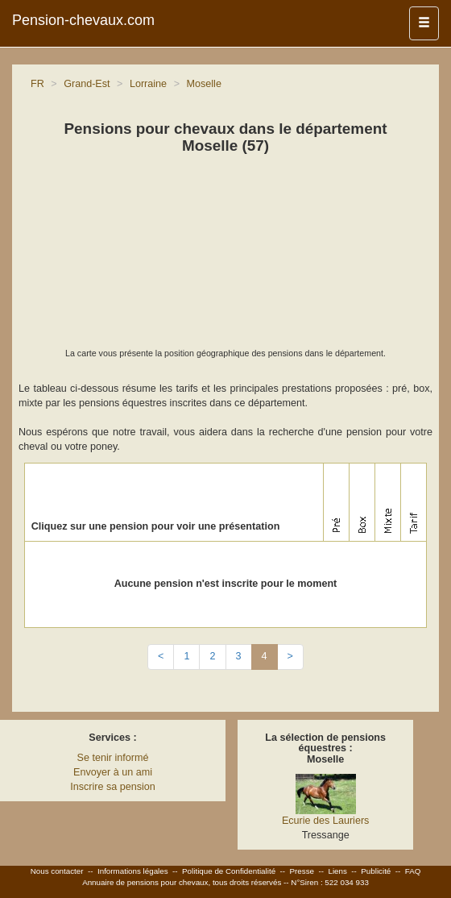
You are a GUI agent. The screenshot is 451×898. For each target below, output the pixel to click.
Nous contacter (57, 871)
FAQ (413, 871)
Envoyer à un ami (112, 772)
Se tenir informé (113, 757)
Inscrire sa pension (112, 786)
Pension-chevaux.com (83, 20)
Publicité (376, 871)
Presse (302, 871)
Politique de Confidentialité (228, 871)
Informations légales (132, 871)
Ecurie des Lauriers (326, 820)
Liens (337, 871)
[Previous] (160, 657)
